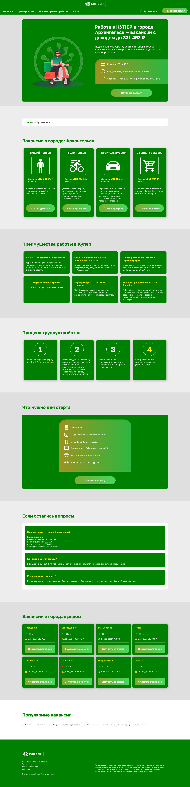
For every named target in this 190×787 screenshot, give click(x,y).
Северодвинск (69, 627)
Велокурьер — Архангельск (36, 725)
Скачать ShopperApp (30, 766)
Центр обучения (28, 764)
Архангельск (150, 11)
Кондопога (67, 660)
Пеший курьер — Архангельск (130, 725)
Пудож (138, 627)
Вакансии (7, 11)
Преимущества (26, 11)
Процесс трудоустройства (53, 11)
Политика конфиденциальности (34, 761)
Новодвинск (31, 627)
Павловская (31, 660)
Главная (29, 122)
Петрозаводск (105, 660)
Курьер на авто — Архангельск (99, 725)
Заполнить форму (45, 362)
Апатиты (139, 660)
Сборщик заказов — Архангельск (67, 725)
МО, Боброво (105, 627)
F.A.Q (76, 11)
